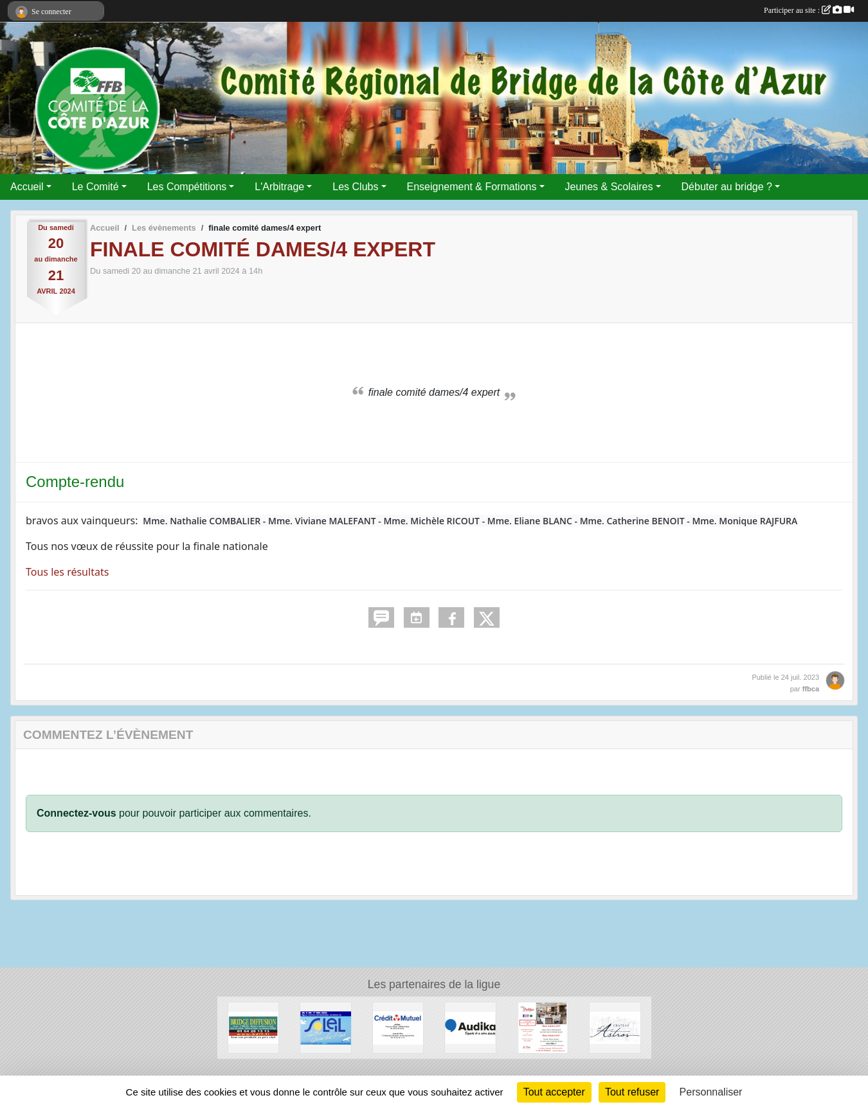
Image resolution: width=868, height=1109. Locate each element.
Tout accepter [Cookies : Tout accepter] (554, 1092)
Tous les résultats (67, 572)
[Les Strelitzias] (543, 1027)
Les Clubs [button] (355, 186)
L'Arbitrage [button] (279, 186)
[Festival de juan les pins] (326, 1027)
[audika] (470, 1027)
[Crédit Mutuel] (398, 1027)
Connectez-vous (76, 813)
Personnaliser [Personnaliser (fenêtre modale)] (711, 1092)
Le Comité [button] (95, 186)
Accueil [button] (27, 186)
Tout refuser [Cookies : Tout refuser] (632, 1092)
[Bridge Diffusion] (254, 1027)
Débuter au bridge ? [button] (727, 186)
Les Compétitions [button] (187, 186)
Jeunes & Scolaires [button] (609, 186)
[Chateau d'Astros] (615, 1027)
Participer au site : (809, 10)
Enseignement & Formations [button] (472, 186)
